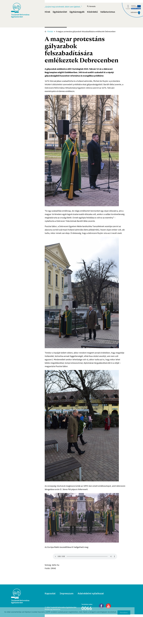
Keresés (91, 6)
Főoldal (49, 31)
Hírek (47, 11)
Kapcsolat (50, 593)
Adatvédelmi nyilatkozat (91, 593)
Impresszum (66, 593)
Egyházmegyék (77, 11)
